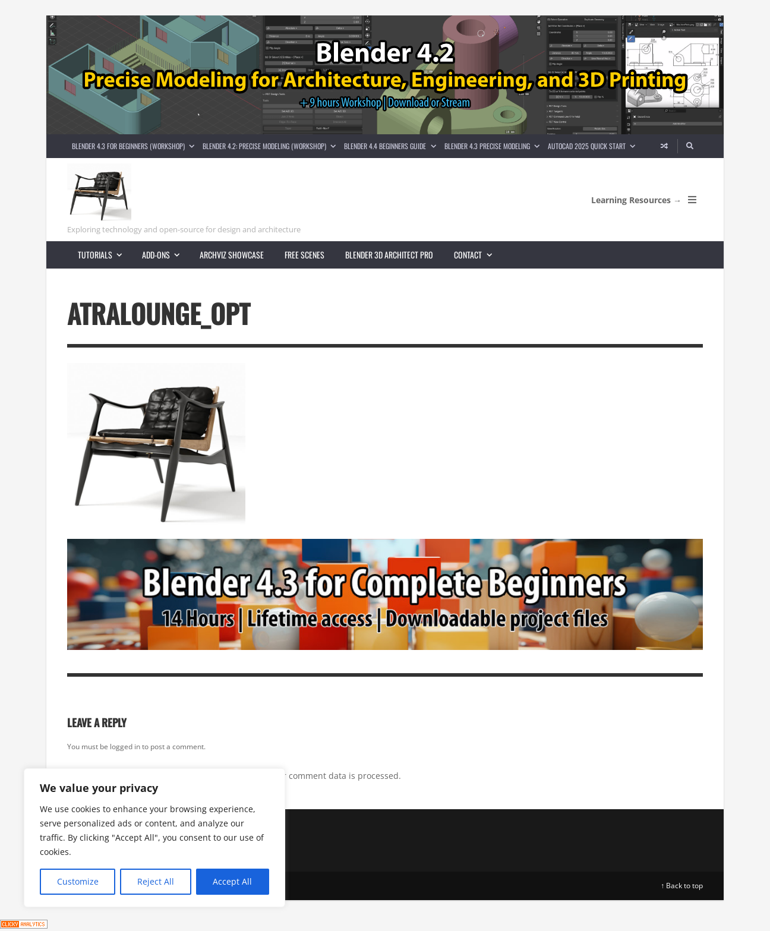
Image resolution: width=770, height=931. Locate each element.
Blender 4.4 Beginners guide (392, 146)
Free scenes (304, 254)
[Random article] (664, 146)
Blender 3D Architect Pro (389, 254)
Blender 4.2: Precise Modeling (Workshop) (271, 146)
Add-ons (166, 254)
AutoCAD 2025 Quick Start (593, 146)
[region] (154, 837)
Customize (78, 881)
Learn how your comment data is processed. (313, 775)
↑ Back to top (682, 885)
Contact (477, 254)
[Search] (690, 146)
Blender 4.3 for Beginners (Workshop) (135, 146)
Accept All (232, 881)
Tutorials (105, 254)
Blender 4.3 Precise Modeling (494, 146)
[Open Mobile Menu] (692, 199)
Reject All (155, 881)
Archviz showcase (232, 254)
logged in (125, 746)
